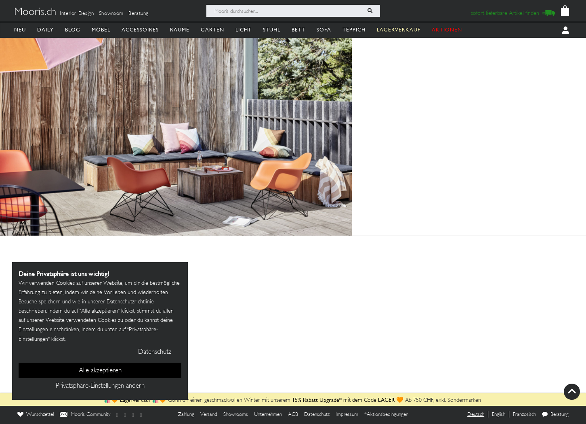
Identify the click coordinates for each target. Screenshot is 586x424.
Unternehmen (268, 414)
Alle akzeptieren (100, 371)
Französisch (524, 414)
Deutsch (475, 414)
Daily (45, 30)
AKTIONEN (447, 30)
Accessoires (140, 30)
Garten (212, 30)
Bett (298, 30)
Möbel (101, 30)
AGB (293, 414)
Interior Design (77, 13)
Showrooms (235, 414)
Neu (20, 30)
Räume (179, 30)
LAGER (386, 400)
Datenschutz (317, 414)
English (498, 414)
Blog (72, 30)
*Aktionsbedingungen (386, 414)
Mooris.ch (35, 12)
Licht (243, 30)
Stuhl (271, 30)
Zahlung (186, 414)
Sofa (324, 30)
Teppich (353, 30)
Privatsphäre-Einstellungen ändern (100, 386)
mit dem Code (335, 400)
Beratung (138, 13)
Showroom (111, 13)
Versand (208, 414)
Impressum (347, 414)
